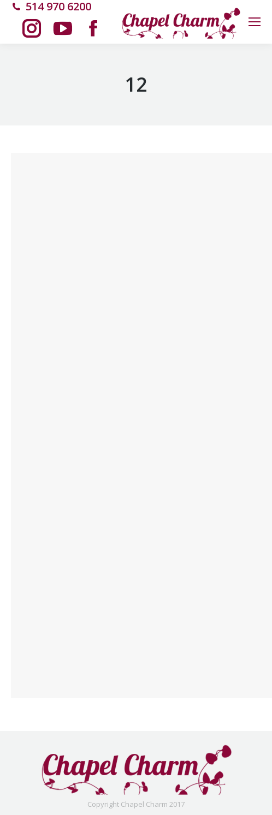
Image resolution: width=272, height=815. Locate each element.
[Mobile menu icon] (254, 21)
